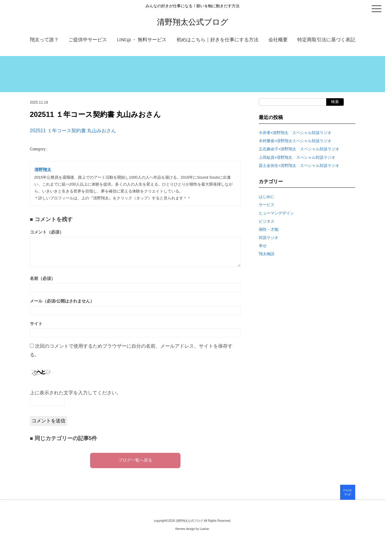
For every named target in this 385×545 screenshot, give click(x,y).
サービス (266, 204)
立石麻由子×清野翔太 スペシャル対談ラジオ (299, 149)
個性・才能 (268, 229)
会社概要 (278, 40)
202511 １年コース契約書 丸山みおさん (73, 130)
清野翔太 (42, 170)
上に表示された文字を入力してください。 (75, 392)
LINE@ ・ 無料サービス (142, 40)
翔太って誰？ (44, 40)
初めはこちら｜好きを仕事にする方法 (217, 40)
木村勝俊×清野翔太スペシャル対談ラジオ (295, 141)
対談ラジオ (268, 237)
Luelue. (205, 529)
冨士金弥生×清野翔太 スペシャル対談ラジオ (299, 165)
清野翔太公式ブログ (192, 22)
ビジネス (266, 221)
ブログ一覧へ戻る (135, 460)
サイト (36, 323)
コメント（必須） (47, 232)
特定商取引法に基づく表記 (326, 40)
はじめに (266, 196)
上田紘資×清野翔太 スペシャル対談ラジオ (297, 157)
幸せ (263, 245)
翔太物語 (266, 254)
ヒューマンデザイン (276, 213)
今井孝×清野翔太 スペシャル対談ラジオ (295, 132)
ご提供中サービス (87, 40)
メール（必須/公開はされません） (62, 301)
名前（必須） (42, 278)
